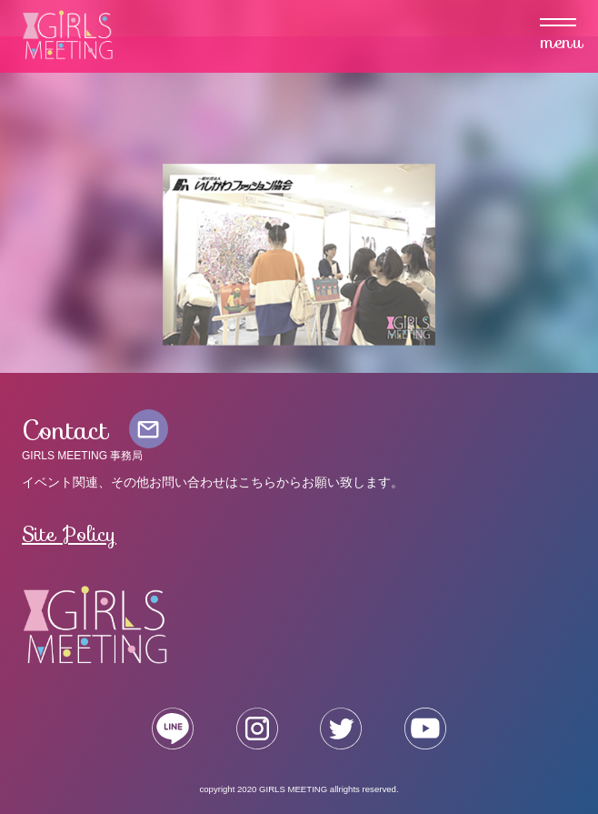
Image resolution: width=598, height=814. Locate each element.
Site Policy (69, 534)
